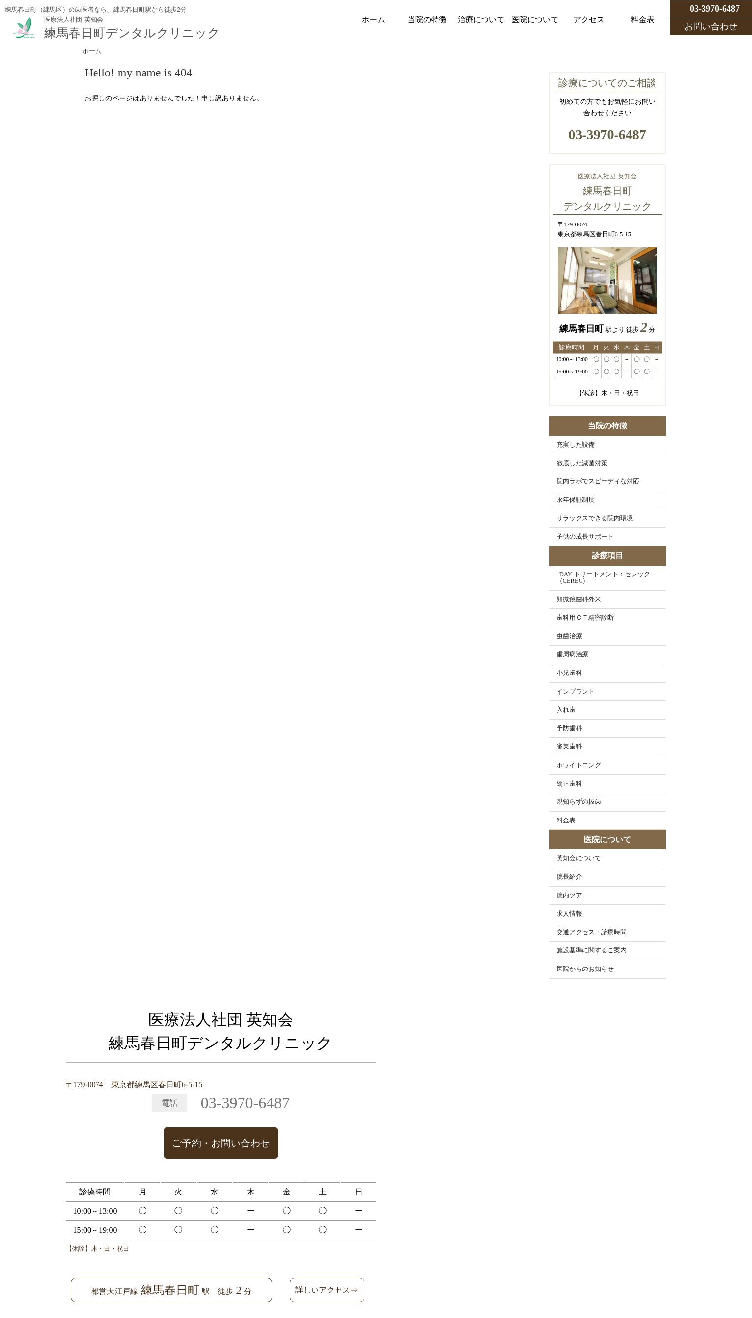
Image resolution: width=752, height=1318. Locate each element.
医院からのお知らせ (585, 969)
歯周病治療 (572, 654)
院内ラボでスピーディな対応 (598, 481)
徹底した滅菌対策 (582, 463)
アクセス (589, 19)
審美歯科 (569, 746)
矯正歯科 (569, 783)
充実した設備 (576, 444)
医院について (534, 19)
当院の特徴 (427, 19)
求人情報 (569, 913)
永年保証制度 (576, 500)
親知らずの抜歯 (579, 801)
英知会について (579, 858)
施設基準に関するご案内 (592, 950)
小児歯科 (569, 673)
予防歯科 (569, 728)
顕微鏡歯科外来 (579, 599)
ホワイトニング (579, 765)
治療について (481, 19)
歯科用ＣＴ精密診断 (585, 617)
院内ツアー (572, 895)
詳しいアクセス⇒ (326, 1290)
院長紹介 (569, 876)
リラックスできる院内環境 (595, 518)
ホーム (373, 19)
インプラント (576, 691)
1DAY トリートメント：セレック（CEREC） (603, 577)
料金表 (643, 19)
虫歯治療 (569, 636)
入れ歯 (566, 709)
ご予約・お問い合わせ (221, 1143)
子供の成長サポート (585, 536)
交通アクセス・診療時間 (592, 932)
